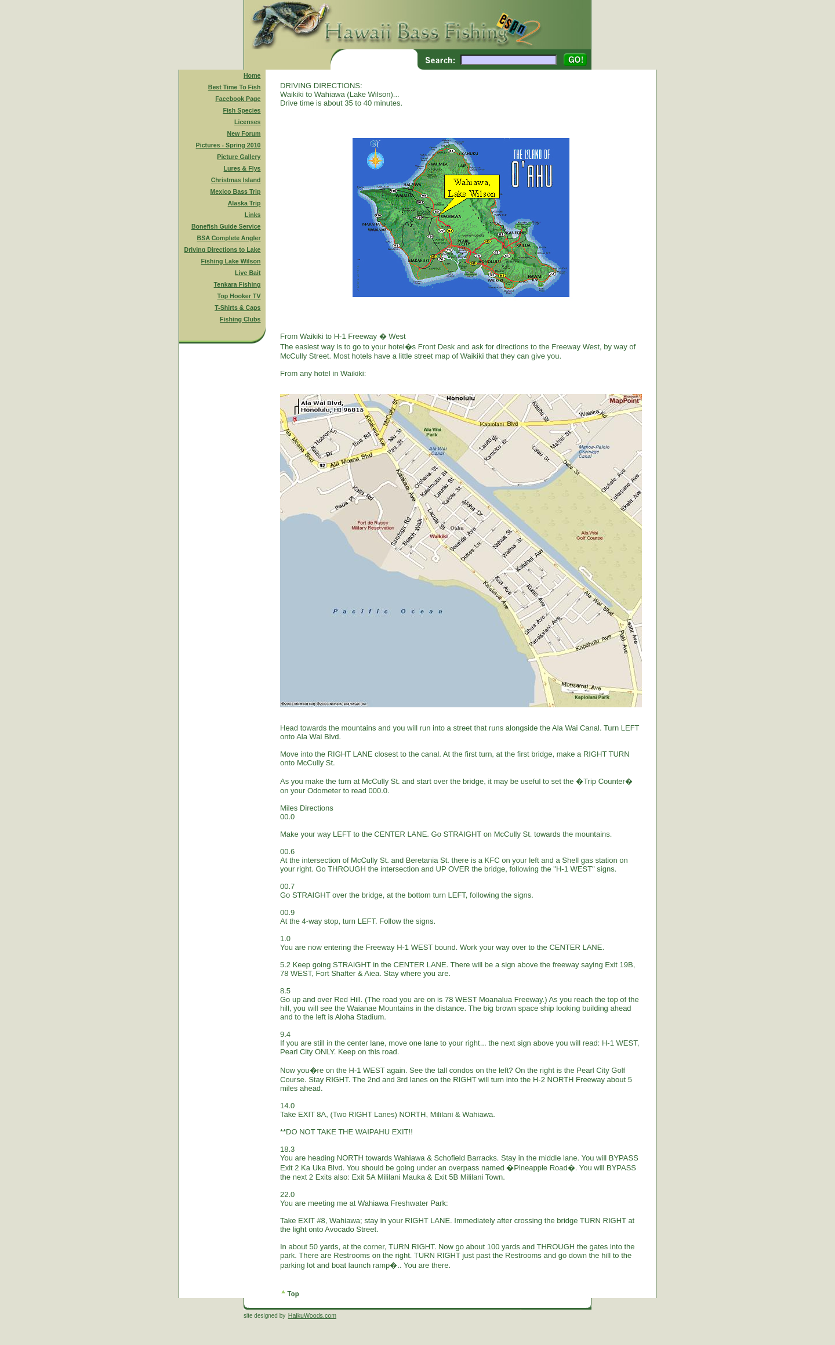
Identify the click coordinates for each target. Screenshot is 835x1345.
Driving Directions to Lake (222, 249)
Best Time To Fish (234, 87)
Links (253, 214)
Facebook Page (237, 98)
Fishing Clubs (240, 319)
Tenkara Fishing (237, 284)
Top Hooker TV (239, 295)
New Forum (244, 133)
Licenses (247, 121)
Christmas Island (236, 179)
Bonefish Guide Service (226, 226)
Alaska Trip (244, 203)
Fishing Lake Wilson (231, 261)
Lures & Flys (242, 168)
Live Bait (247, 272)
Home (252, 75)
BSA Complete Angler (229, 237)
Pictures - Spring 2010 (228, 145)
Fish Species (241, 110)
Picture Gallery (238, 156)
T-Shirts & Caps (237, 307)
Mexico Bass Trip (235, 191)
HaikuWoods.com (312, 1315)
